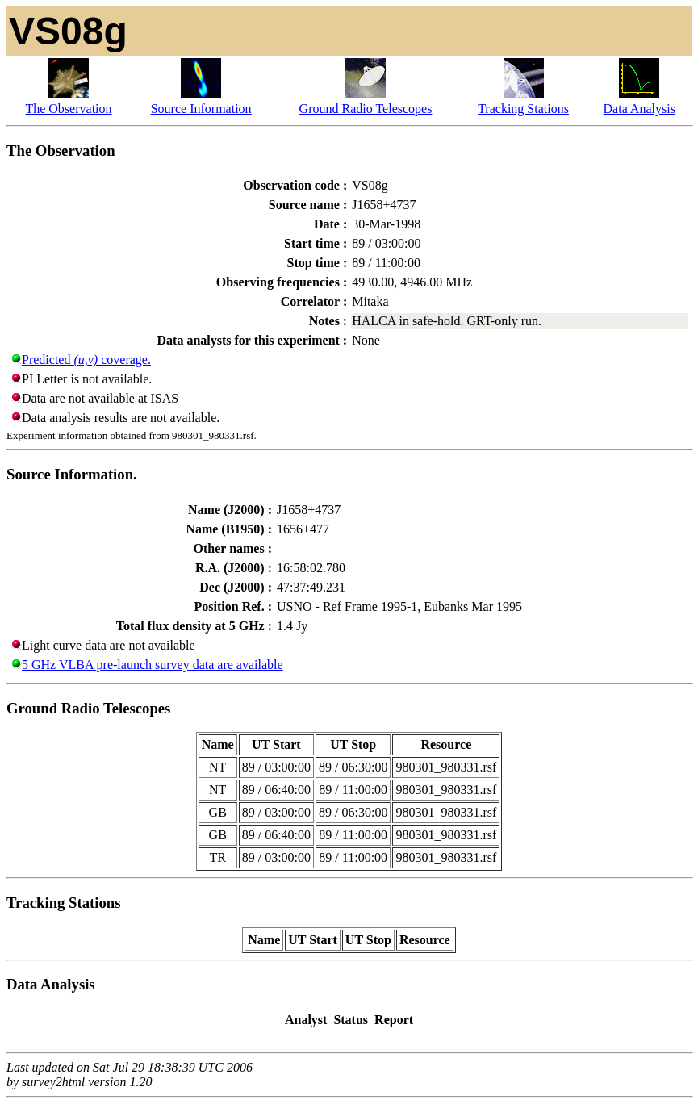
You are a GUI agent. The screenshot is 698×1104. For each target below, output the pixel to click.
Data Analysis (639, 108)
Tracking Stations (523, 108)
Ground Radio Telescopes (366, 108)
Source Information (201, 108)
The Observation (68, 108)
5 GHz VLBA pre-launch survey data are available (152, 664)
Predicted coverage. (86, 359)
